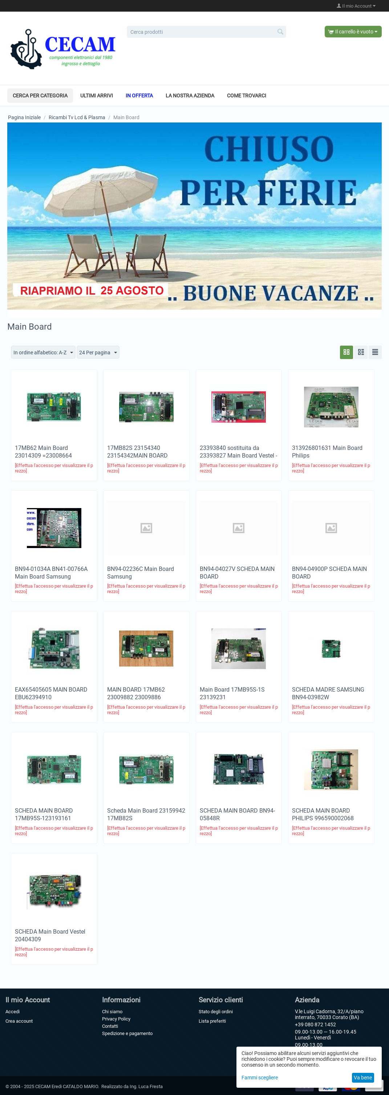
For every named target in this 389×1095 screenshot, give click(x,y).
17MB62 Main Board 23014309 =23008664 (43, 451)
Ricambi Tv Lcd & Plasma (77, 117)
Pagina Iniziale (24, 117)
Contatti (110, 1026)
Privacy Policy (116, 1019)
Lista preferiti (212, 1021)
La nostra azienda (190, 95)
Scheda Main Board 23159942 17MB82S (146, 815)
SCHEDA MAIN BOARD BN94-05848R (237, 815)
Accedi (12, 1011)
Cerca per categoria (40, 95)
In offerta (139, 95)
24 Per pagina (98, 353)
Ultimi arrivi (96, 95)
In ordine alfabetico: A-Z (43, 353)
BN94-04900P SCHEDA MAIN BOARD (329, 572)
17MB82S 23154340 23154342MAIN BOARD (137, 451)
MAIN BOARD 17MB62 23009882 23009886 (136, 694)
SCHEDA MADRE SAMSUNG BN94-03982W (328, 694)
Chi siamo (112, 1011)
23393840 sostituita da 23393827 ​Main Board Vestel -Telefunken (238, 455)
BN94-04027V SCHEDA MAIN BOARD (237, 572)
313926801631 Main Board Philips (327, 451)
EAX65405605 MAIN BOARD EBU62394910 (51, 694)
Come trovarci (246, 95)
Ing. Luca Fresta (146, 1086)
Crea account (19, 1021)
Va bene (363, 1077)
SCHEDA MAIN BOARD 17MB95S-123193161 (44, 815)
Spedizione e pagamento (127, 1033)
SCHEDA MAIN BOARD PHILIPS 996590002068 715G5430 (323, 819)
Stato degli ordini (216, 1011)
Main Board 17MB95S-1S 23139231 (232, 694)
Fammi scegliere (260, 1077)
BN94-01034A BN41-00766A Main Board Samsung (51, 572)
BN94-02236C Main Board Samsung (140, 572)
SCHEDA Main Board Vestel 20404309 (50, 935)
